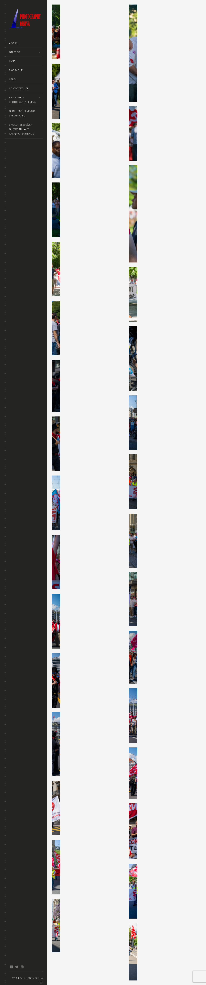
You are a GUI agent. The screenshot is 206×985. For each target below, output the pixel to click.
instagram (22, 967)
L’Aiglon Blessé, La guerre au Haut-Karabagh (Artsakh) (21, 129)
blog (27, 967)
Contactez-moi (18, 88)
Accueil (14, 43)
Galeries (14, 52)
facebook (11, 967)
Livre (12, 61)
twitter (16, 967)
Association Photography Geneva (22, 99)
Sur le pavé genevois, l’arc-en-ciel (22, 113)
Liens (12, 79)
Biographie (15, 70)
